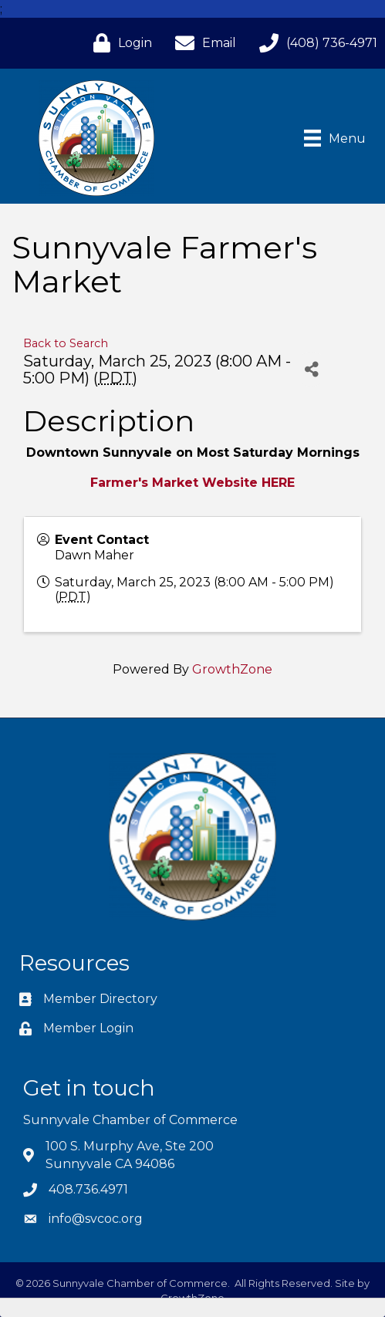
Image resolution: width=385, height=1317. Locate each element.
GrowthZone (232, 669)
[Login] (119, 42)
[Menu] (334, 138)
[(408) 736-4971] (314, 42)
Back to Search (65, 343)
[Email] (201, 42)
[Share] (311, 369)
